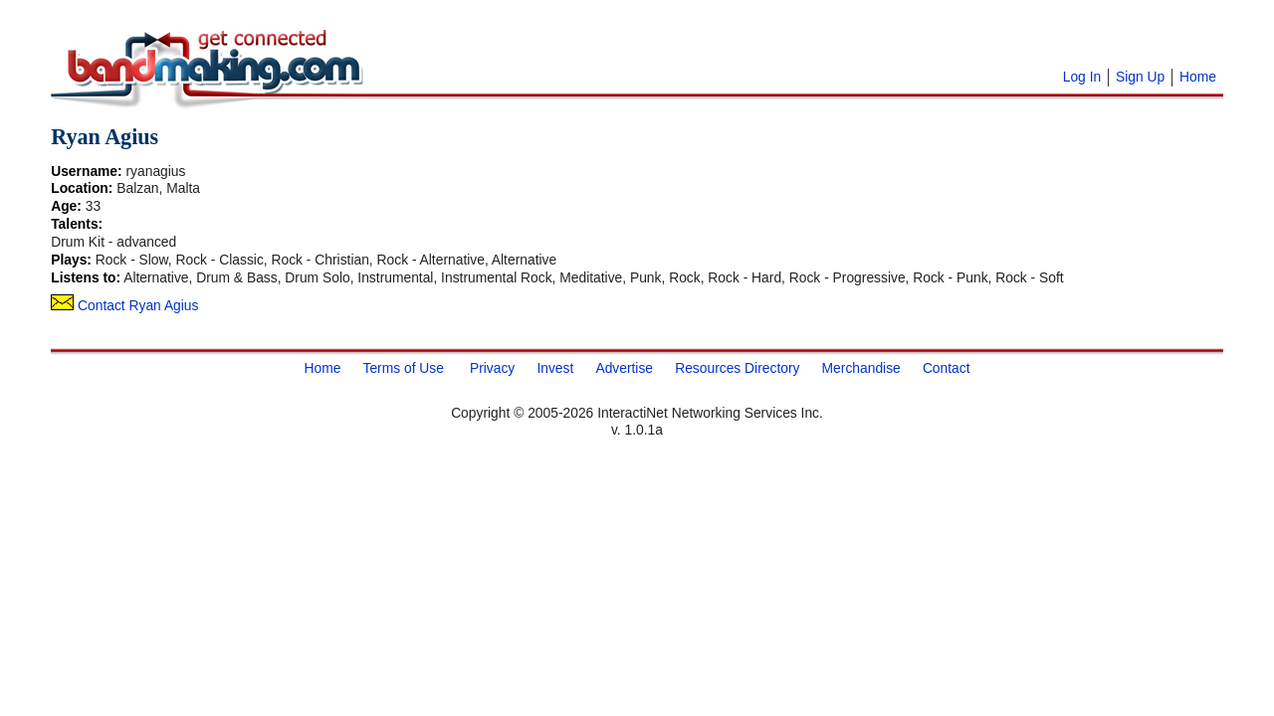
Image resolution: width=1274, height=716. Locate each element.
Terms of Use (402, 368)
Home (1197, 77)
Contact (946, 368)
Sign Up (1140, 77)
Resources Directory (737, 368)
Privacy (492, 368)
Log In (1082, 77)
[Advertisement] (618, 40)
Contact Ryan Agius (124, 305)
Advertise (624, 368)
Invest (554, 368)
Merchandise (861, 368)
